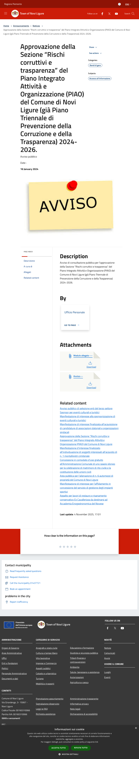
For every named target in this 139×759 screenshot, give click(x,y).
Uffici (4, 658)
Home (6, 25)
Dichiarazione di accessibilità (83, 714)
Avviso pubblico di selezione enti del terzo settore (86, 408)
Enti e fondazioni (10, 663)
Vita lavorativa (43, 658)
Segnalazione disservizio (47, 703)
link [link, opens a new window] (96, 742)
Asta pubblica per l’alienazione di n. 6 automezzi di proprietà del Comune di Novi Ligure (86, 478)
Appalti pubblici (43, 668)
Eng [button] (128, 4)
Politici (5, 668)
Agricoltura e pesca (79, 682)
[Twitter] (108, 13)
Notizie (107, 648)
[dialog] (69, 742)
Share (93, 47)
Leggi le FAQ (42, 709)
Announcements (21, 25)
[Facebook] (101, 13)
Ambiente (74, 667)
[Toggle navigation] (5, 13)
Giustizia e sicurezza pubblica (84, 653)
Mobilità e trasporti (45, 683)
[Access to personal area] (119, 4)
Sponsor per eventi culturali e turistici (79, 412)
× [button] (136, 728)
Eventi (107, 677)
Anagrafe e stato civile (46, 648)
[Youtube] (115, 13)
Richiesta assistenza (45, 714)
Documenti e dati (10, 678)
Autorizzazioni (77, 677)
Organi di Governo (10, 648)
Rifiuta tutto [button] (81, 748)
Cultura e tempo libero (46, 653)
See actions (96, 53)
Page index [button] (28, 251)
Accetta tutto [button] (59, 748)
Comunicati (109, 653)
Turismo (40, 678)
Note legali (75, 709)
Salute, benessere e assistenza (84, 672)
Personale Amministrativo (14, 673)
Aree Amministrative (12, 653)
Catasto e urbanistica (46, 673)
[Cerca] (133, 13)
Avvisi (107, 658)
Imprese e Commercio (46, 663)
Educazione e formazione (82, 648)
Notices (36, 25)
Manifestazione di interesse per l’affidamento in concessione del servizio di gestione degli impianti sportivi (86, 488)
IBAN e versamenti (11, 718)
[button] (69, 754)
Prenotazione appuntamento (49, 698)
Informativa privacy (79, 703)
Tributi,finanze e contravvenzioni (78, 660)
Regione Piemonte (13, 4)
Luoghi (107, 672)
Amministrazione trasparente (84, 698)
